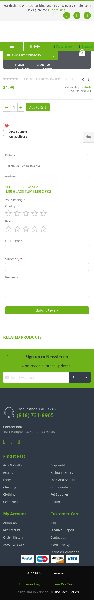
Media (20, 73)
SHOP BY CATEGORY (24, 55)
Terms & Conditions (64, 552)
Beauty (8, 472)
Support (86, 46)
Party (7, 480)
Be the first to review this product (48, 79)
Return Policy (60, 544)
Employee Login (31, 584)
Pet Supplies (59, 494)
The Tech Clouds (67, 592)
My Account (35, 49)
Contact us (58, 537)
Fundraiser (63, 46)
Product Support (62, 530)
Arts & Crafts (12, 465)
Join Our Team (64, 584)
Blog (53, 523)
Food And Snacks (62, 480)
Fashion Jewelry (61, 472)
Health (55, 502)
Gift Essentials (60, 487)
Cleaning (9, 487)
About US (10, 523)
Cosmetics (10, 502)
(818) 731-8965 (35, 415)
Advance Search (15, 544)
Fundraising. (57, 10)
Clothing (9, 494)
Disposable (58, 465)
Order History (13, 537)
